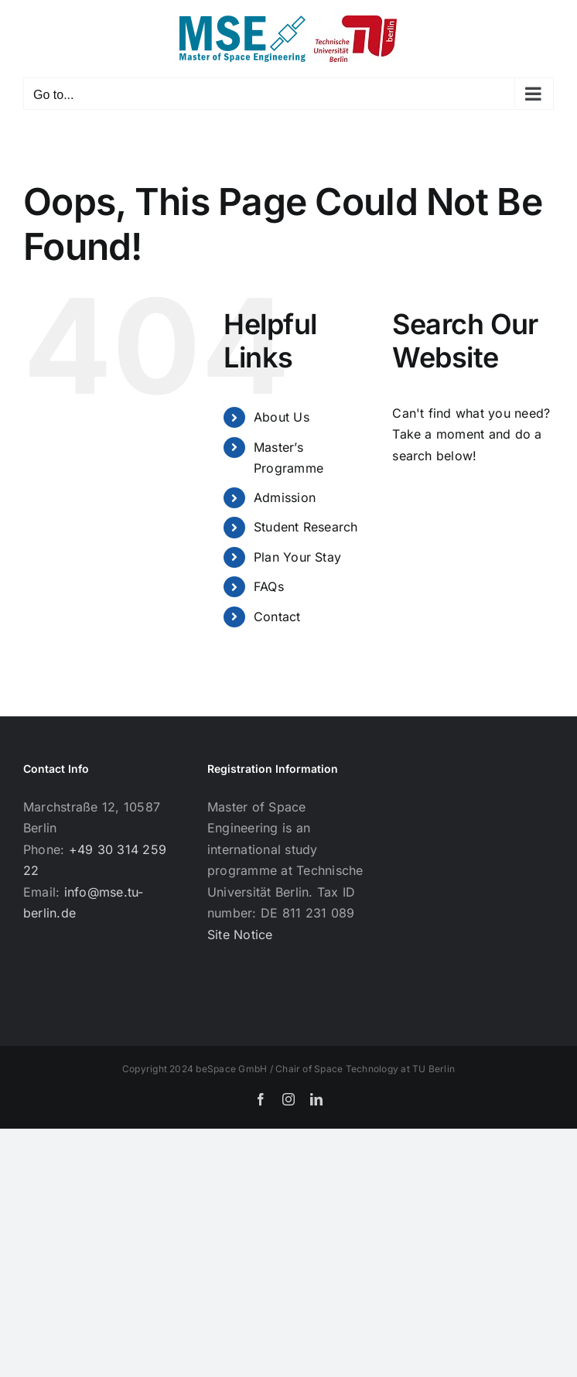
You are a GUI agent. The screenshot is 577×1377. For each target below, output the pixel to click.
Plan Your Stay (297, 557)
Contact (277, 616)
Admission (285, 497)
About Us (281, 417)
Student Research (306, 527)
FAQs (269, 586)
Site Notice (240, 934)
